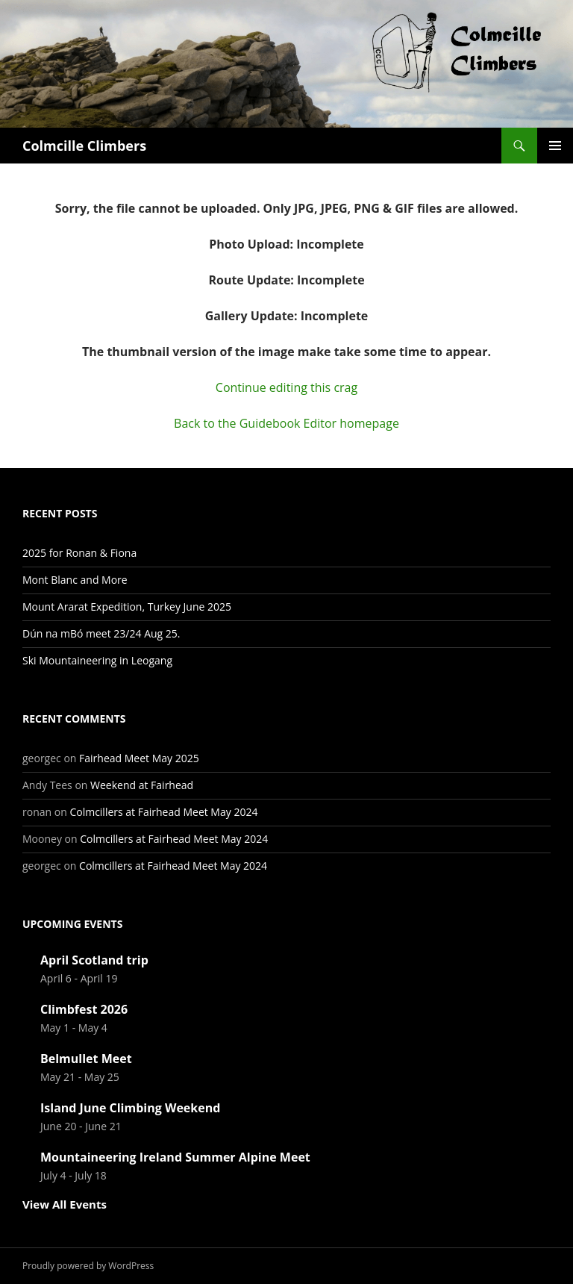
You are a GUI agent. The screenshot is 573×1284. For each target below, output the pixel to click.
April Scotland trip (94, 960)
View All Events (64, 1204)
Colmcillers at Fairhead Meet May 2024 (163, 812)
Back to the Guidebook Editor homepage (286, 423)
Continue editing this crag (286, 387)
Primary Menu (555, 145)
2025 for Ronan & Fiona (79, 553)
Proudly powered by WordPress (88, 1265)
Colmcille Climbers (84, 146)
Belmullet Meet (86, 1058)
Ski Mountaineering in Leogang (97, 660)
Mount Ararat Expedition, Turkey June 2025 (126, 606)
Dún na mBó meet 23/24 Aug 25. (101, 633)
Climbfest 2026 (84, 1009)
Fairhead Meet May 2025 (139, 758)
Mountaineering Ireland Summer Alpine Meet (175, 1157)
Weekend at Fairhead (141, 785)
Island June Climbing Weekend (130, 1108)
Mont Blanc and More (75, 580)
